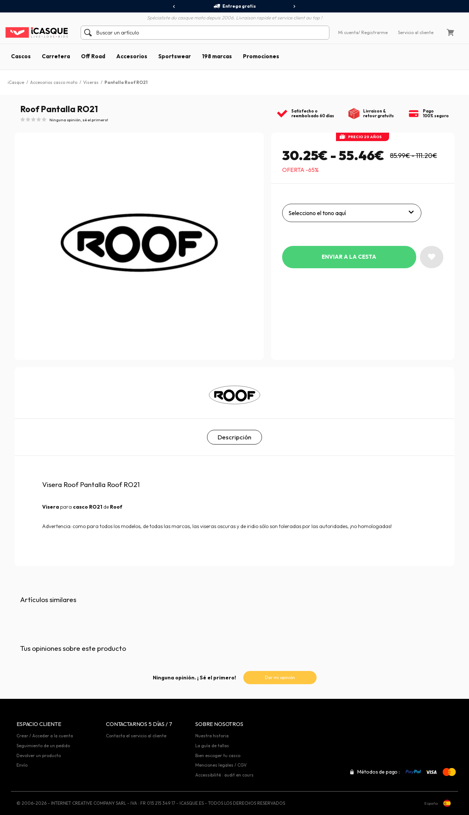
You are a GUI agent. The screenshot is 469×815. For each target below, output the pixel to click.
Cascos (21, 56)
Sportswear (174, 56)
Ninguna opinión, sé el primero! (78, 119)
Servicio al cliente (415, 32)
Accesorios (131, 56)
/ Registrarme (373, 32)
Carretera (56, 56)
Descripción (234, 437)
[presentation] (174, 6)
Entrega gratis (234, 6)
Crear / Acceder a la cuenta (44, 735)
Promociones (261, 56)
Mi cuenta (348, 32)
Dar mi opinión (280, 677)
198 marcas (217, 56)
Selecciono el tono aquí (317, 213)
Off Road (93, 56)
